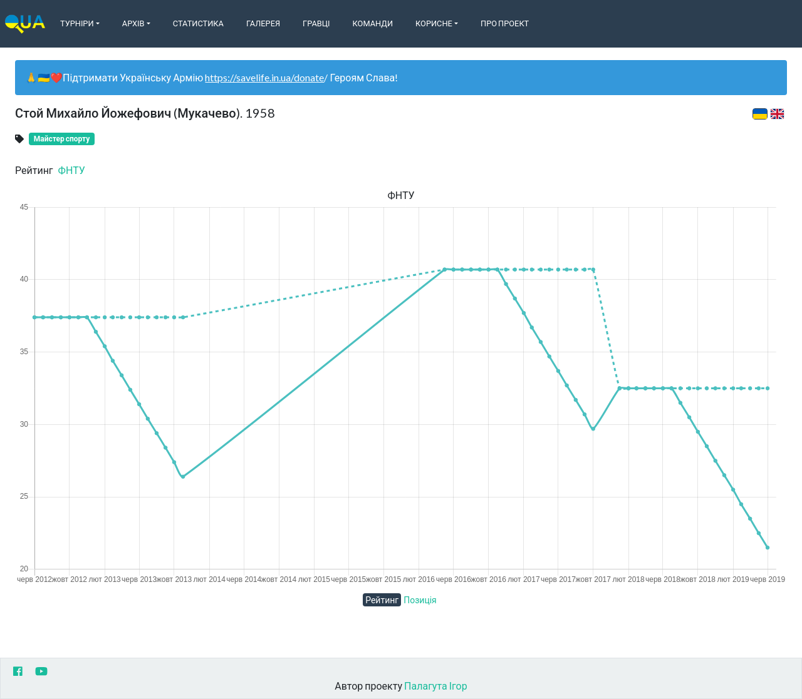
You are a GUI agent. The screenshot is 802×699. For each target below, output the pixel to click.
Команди (373, 23)
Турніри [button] (77, 23)
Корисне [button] (433, 23)
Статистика (198, 23)
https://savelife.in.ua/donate (264, 77)
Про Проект (505, 23)
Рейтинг (381, 599)
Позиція (420, 599)
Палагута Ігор (435, 685)
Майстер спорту (62, 138)
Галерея (263, 23)
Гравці (316, 23)
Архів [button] (133, 23)
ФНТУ (71, 170)
